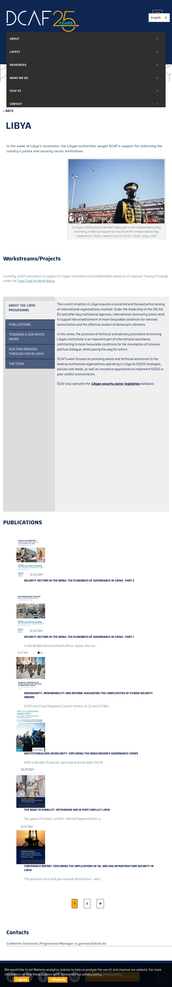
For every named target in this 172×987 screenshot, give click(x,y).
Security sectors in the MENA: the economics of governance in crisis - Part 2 (79, 580)
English (156, 17)
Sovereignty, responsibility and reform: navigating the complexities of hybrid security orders (88, 695)
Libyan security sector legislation (116, 383)
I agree (21, 979)
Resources (18, 65)
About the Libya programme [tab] (22, 308)
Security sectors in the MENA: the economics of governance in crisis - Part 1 (79, 637)
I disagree (57, 979)
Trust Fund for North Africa (36, 280)
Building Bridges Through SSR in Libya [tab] (26, 351)
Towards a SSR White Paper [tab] (26, 337)
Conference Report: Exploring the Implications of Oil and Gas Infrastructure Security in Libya (89, 868)
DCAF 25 (15, 90)
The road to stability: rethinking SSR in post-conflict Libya (67, 810)
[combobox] (159, 17)
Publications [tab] (20, 324)
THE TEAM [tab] (16, 363)
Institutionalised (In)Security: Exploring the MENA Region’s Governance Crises (81, 753)
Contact (16, 104)
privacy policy (112, 974)
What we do (19, 78)
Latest (15, 51)
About (14, 38)
